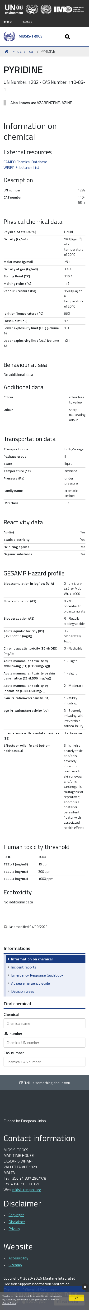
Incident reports (24, 967)
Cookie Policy (9, 1303)
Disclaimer (17, 1222)
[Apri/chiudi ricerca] (68, 36)
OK (76, 1297)
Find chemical (23, 51)
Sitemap (15, 1265)
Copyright (16, 1215)
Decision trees (22, 991)
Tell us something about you (44, 1083)
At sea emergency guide (30, 983)
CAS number (14, 1053)
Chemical (11, 1014)
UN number (13, 1033)
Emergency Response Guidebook (37, 975)
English (8, 21)
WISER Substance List (21, 167)
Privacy (14, 1228)
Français (27, 21)
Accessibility (18, 1258)
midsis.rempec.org (26, 1189)
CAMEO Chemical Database (25, 162)
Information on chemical (32, 959)
